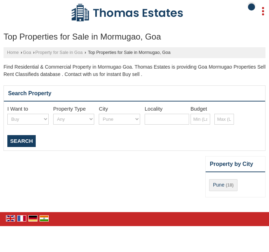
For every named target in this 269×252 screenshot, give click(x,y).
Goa (27, 52)
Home (13, 52)
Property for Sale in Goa (59, 52)
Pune (219, 185)
